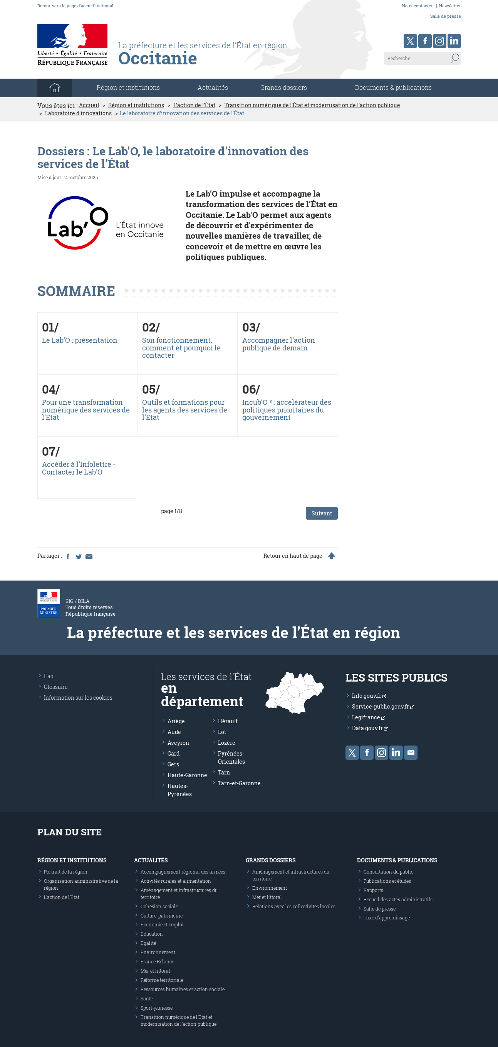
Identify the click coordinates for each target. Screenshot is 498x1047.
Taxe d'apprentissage (387, 917)
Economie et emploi (162, 924)
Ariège (176, 721)
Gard (173, 753)
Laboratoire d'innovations (78, 113)
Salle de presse (445, 16)
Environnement (158, 952)
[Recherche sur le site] (422, 58)
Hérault (228, 721)
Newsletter (450, 5)
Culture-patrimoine (162, 915)
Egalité (148, 943)
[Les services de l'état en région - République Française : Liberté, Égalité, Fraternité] (219, 61)
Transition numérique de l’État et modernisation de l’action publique (312, 105)
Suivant (322, 513)
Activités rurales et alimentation (176, 881)
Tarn (224, 772)
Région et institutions (136, 105)
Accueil (89, 105)
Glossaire (56, 686)
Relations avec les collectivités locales (293, 906)
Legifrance (368, 717)
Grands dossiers (283, 87)
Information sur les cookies (78, 697)
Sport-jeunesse (157, 1008)
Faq (49, 676)
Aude (174, 732)
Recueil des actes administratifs (398, 899)
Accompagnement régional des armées (183, 872)
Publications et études (387, 881)
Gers (173, 764)
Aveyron (178, 742)
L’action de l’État (194, 105)
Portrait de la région (65, 872)
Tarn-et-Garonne (239, 783)
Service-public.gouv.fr (383, 706)
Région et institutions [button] (128, 87)
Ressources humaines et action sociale (183, 989)
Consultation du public (388, 872)
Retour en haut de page (292, 555)
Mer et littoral (155, 971)
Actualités (213, 87)
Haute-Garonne (187, 775)
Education (152, 934)
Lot (222, 732)
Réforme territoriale (162, 980)
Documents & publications (393, 87)
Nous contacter (417, 5)
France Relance (157, 961)
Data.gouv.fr (370, 728)
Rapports (373, 890)
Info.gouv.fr (369, 695)
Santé (147, 998)
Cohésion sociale (159, 906)
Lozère (226, 742)
